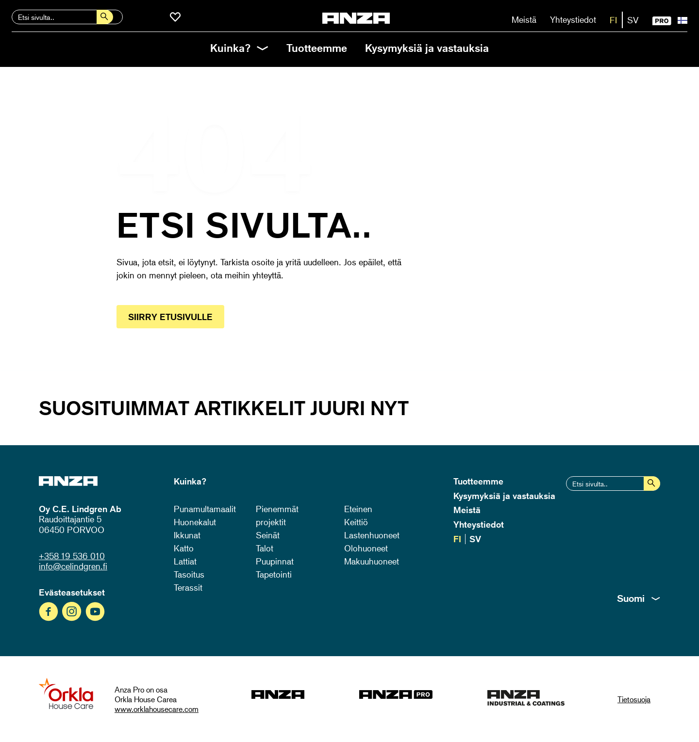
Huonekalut (195, 521)
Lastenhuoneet (371, 535)
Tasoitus (189, 574)
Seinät (268, 535)
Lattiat (185, 561)
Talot (264, 548)
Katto (184, 548)
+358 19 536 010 (72, 555)
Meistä (524, 19)
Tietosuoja (633, 699)
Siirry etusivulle (170, 316)
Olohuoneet (366, 548)
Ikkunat (187, 535)
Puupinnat (275, 561)
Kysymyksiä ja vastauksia (427, 47)
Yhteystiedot (573, 19)
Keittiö (356, 521)
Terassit (188, 587)
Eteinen (358, 508)
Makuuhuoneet (371, 561)
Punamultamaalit (205, 508)
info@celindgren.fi (73, 566)
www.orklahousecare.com (157, 709)
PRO (661, 20)
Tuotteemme (316, 47)
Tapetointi (274, 574)
